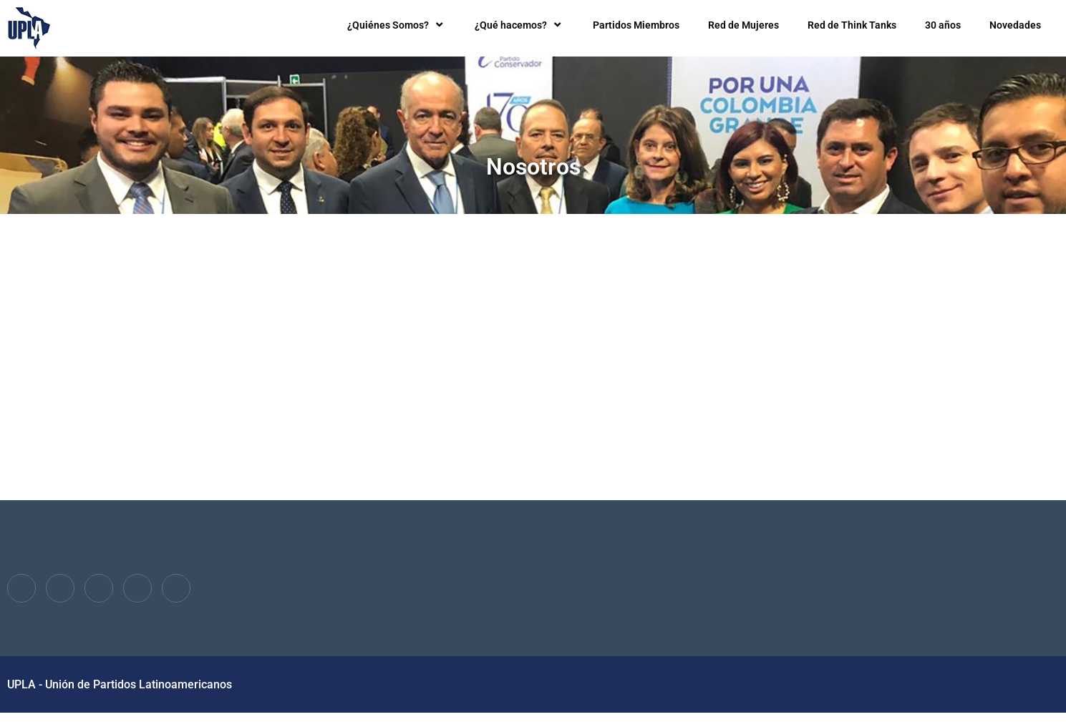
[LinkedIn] (98, 588)
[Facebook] (21, 588)
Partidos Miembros (636, 25)
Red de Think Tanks (852, 25)
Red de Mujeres (743, 25)
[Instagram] (176, 588)
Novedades (1015, 25)
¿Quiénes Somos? (396, 25)
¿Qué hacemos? (519, 25)
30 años (943, 25)
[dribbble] (137, 588)
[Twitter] (60, 588)
